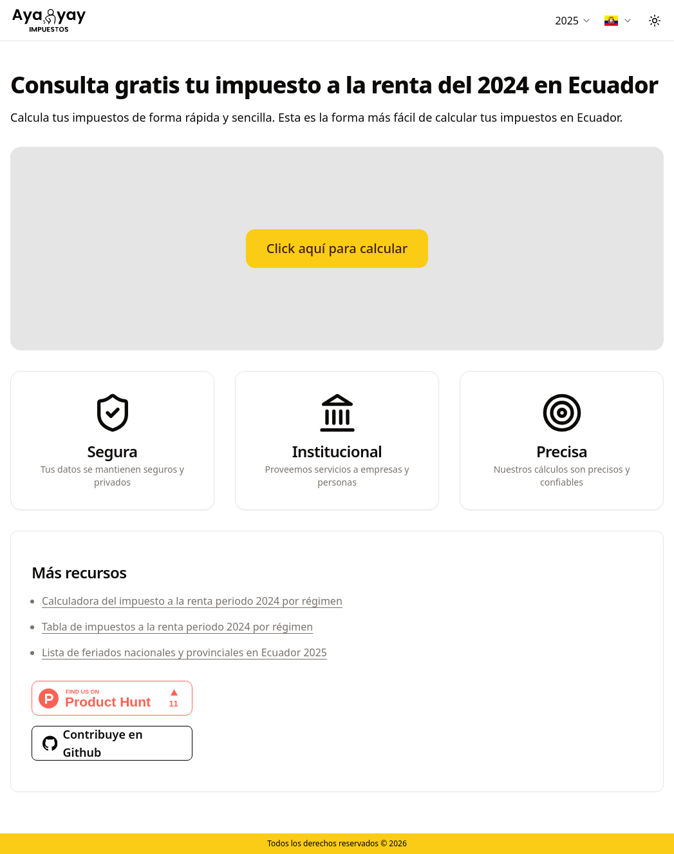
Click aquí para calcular (337, 248)
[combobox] (573, 20)
